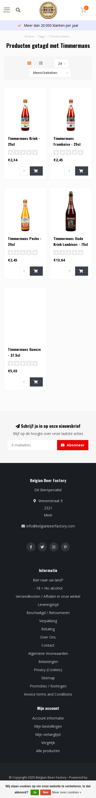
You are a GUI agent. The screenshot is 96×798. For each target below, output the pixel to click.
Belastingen (48, 661)
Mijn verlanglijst (48, 734)
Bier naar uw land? (48, 580)
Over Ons (48, 637)
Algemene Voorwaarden (48, 653)
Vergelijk (48, 742)
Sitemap (48, 677)
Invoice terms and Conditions (48, 694)
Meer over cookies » (66, 792)
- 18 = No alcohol (48, 588)
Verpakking (48, 620)
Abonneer (73, 445)
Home (29, 36)
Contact (48, 645)
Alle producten (48, 750)
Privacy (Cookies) (48, 669)
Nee (45, 792)
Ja (34, 792)
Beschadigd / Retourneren (48, 612)
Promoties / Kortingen (48, 686)
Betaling (48, 629)
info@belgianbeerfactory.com (50, 526)
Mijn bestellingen (48, 726)
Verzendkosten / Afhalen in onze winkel (48, 596)
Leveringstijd (48, 604)
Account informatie (48, 718)
